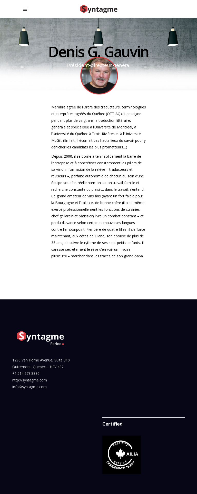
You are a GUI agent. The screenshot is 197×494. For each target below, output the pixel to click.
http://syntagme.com (29, 380)
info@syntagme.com (29, 386)
